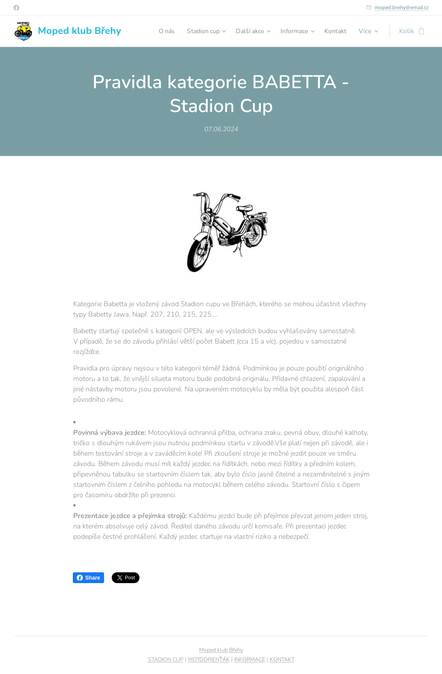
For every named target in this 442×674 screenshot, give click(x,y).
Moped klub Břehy (221, 650)
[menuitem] (158, 31)
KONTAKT (282, 659)
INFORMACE (249, 659)
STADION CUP (165, 659)
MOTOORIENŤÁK (209, 659)
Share (88, 578)
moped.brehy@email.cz (402, 7)
